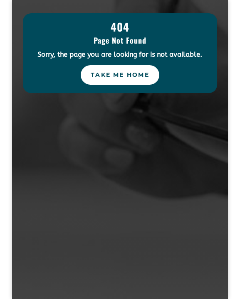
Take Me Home (120, 74)
